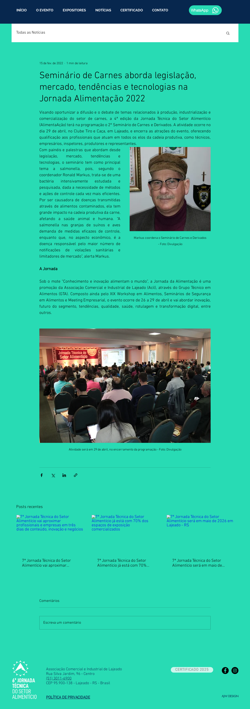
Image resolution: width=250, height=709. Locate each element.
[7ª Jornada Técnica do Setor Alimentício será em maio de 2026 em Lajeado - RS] (200, 534)
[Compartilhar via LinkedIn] (64, 475)
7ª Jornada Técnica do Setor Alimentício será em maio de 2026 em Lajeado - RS (197, 563)
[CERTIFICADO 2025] (192, 670)
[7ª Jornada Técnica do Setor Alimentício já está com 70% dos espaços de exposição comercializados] (125, 534)
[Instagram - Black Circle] (234, 670)
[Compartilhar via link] (75, 475)
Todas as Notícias (30, 32)
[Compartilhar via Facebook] (41, 475)
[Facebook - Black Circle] (225, 670)
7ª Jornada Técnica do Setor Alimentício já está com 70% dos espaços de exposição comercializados (122, 563)
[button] (228, 33)
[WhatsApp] (205, 10)
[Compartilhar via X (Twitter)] (53, 475)
